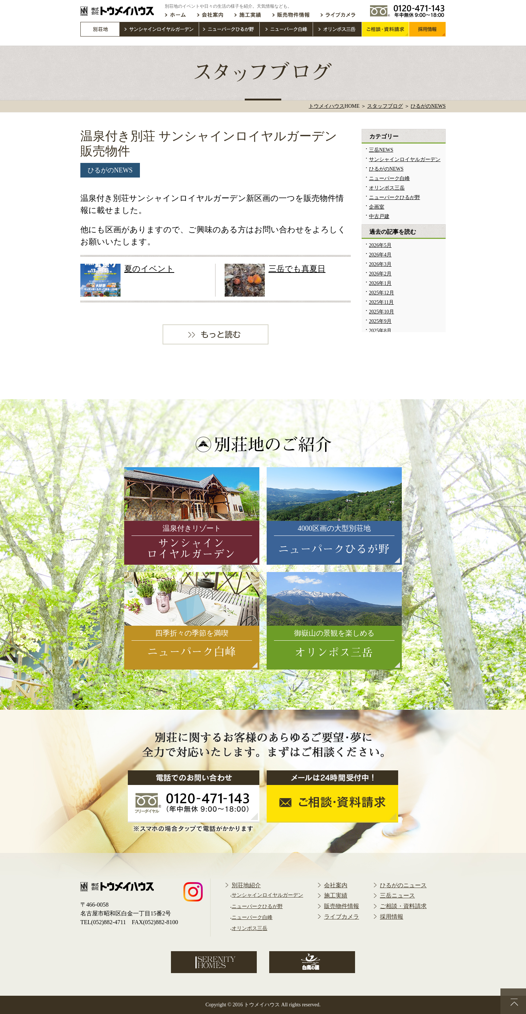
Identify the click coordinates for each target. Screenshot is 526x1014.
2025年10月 (381, 312)
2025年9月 (380, 321)
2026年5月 (380, 245)
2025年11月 (381, 302)
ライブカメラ (341, 917)
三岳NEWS (381, 150)
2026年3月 (380, 264)
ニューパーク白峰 (389, 178)
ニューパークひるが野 (394, 197)
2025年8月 (380, 330)
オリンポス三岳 (387, 188)
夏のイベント (149, 268)
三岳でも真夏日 (296, 268)
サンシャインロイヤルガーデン (405, 159)
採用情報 (391, 917)
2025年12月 (381, 293)
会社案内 (335, 885)
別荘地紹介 (246, 885)
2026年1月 (380, 283)
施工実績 (335, 895)
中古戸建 (379, 216)
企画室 (376, 207)
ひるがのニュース (403, 885)
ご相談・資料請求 (403, 906)
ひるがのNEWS (110, 170)
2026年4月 (380, 255)
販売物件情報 (341, 906)
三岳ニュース (397, 895)
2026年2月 (380, 274)
